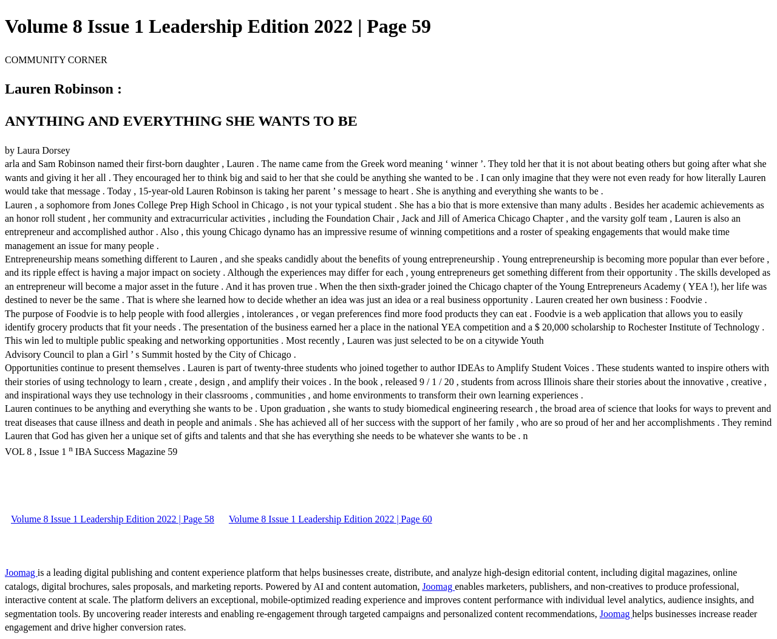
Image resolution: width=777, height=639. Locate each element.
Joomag (21, 572)
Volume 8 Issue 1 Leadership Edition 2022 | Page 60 (330, 519)
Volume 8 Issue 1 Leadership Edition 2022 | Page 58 (112, 519)
